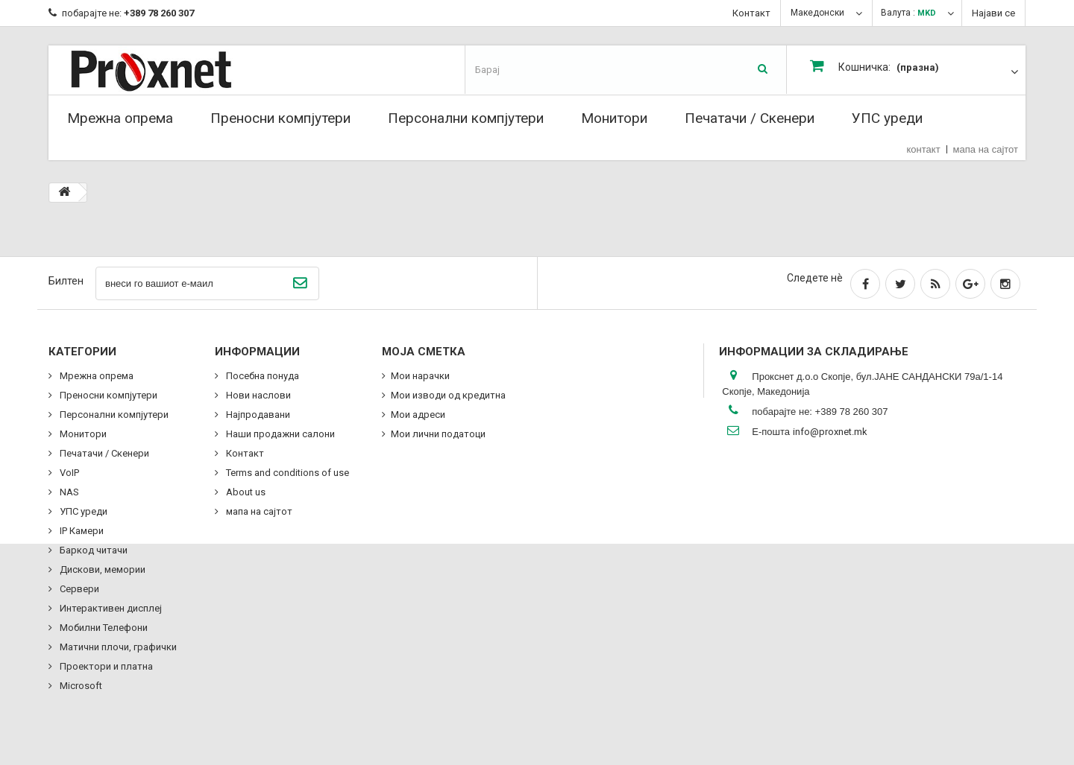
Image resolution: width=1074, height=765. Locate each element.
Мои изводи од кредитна (448, 395)
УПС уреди (887, 118)
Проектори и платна (105, 666)
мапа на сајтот (985, 149)
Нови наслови (257, 395)
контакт (923, 149)
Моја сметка (423, 351)
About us (245, 492)
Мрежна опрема (120, 118)
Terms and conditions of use (286, 472)
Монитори (614, 118)
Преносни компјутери (280, 118)
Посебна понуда (261, 375)
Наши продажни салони (279, 433)
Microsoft (79, 685)
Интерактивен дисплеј (109, 608)
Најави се (993, 13)
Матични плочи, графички (117, 647)
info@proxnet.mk (830, 431)
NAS (68, 492)
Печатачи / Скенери (749, 118)
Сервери (78, 588)
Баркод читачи (92, 550)
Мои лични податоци (438, 433)
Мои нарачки (420, 375)
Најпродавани (257, 414)
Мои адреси (418, 414)
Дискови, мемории (101, 569)
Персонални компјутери (466, 118)
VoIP (68, 472)
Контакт (751, 13)
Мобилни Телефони (102, 627)
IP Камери (80, 530)
